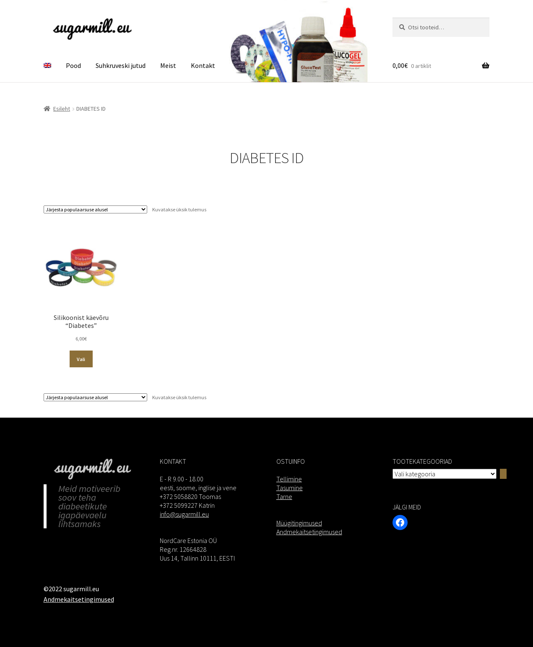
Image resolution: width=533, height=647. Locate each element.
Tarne (284, 496)
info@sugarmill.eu (184, 514)
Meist (168, 65)
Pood (73, 65)
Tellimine (289, 479)
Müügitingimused (299, 523)
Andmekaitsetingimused (309, 531)
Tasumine (289, 487)
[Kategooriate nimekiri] (445, 474)
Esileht (61, 108)
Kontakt (203, 65)
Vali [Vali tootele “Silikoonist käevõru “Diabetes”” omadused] (81, 359)
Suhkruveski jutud (121, 65)
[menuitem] (47, 65)
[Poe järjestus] (95, 209)
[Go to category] (503, 474)
